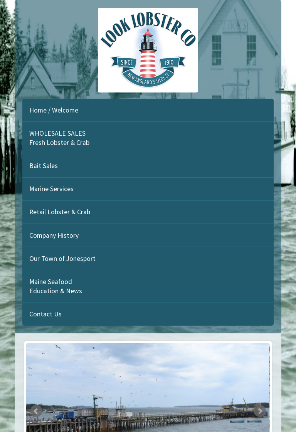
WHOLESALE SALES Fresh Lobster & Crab (59, 138)
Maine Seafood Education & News (55, 286)
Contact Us (45, 314)
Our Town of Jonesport (62, 258)
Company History (54, 235)
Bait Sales (43, 165)
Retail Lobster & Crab (59, 212)
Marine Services (51, 189)
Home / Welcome (53, 110)
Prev (36, 411)
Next (260, 411)
